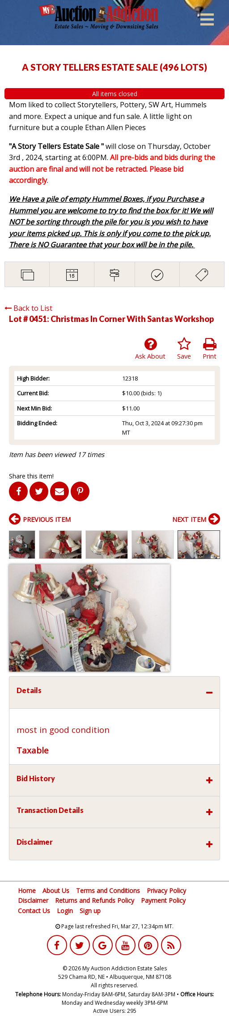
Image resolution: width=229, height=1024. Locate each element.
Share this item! (31, 476)
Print (209, 348)
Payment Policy (163, 900)
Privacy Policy (166, 890)
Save (184, 348)
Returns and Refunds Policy (94, 900)
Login (65, 910)
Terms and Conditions (108, 890)
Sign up (90, 910)
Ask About (150, 348)
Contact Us (34, 910)
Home (27, 890)
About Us (55, 890)
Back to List (28, 308)
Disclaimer (33, 900)
